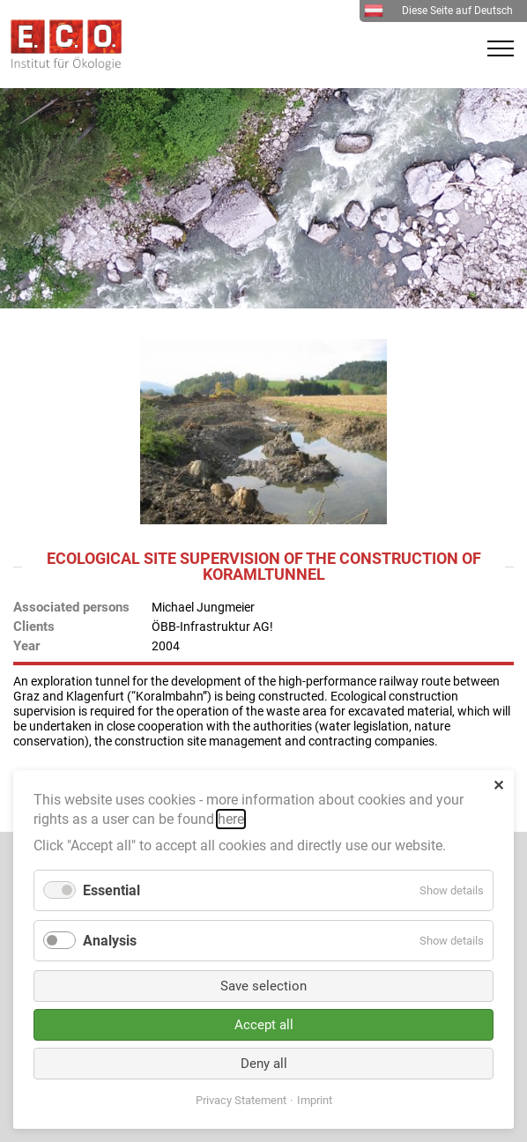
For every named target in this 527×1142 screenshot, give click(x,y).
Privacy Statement (241, 1100)
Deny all (264, 1064)
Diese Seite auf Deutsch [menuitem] (438, 10)
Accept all (263, 1025)
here (231, 819)
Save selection (263, 986)
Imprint (314, 1100)
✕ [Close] (498, 785)
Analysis (110, 940)
